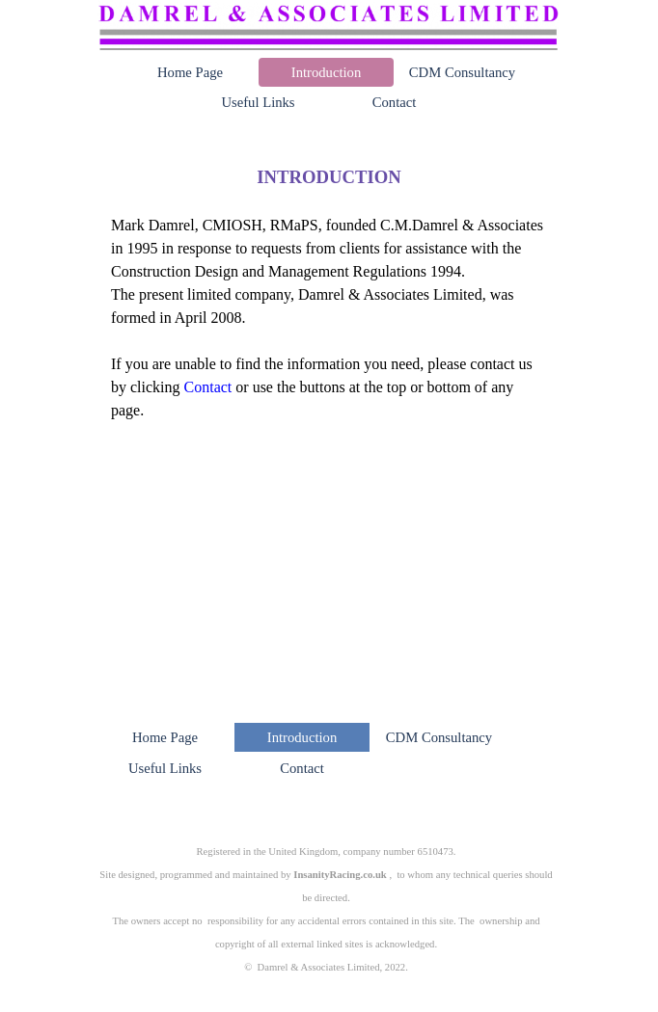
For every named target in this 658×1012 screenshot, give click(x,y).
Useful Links (257, 102)
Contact (394, 102)
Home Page (190, 72)
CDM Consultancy (462, 72)
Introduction (326, 72)
